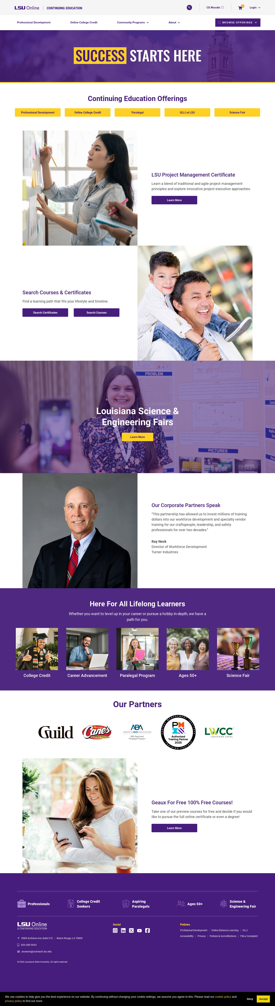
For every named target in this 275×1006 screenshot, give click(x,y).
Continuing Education (64, 8)
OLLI (245, 930)
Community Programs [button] (131, 22)
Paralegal (138, 112)
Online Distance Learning (224, 930)
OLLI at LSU (187, 112)
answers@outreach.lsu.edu (37, 951)
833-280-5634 (29, 944)
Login (253, 7)
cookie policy (223, 996)
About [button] (173, 22)
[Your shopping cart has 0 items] (240, 8)
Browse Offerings (235, 22)
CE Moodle (213, 7)
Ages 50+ (188, 675)
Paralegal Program (137, 675)
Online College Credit (83, 22)
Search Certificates (45, 312)
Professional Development (33, 22)
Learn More (174, 200)
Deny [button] (250, 999)
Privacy (202, 936)
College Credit (37, 675)
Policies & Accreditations (223, 936)
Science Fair (237, 112)
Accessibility (187, 936)
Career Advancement (87, 675)
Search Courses (97, 312)
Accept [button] (263, 999)
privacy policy (13, 1000)
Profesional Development (193, 930)
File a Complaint (249, 936)
